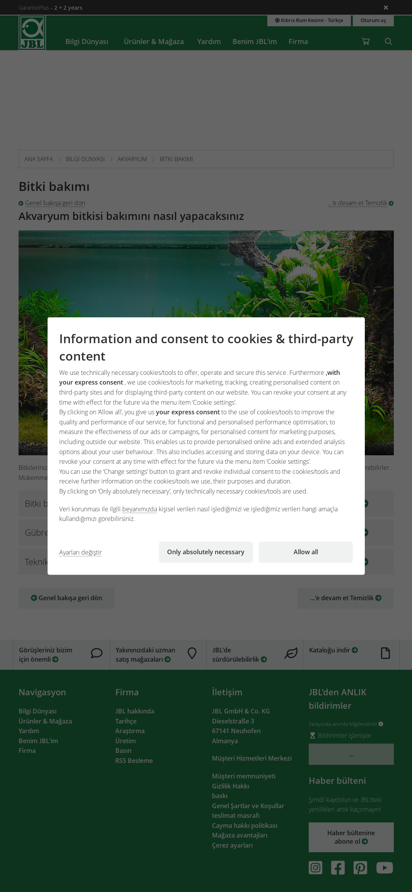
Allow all (306, 552)
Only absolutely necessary (205, 552)
